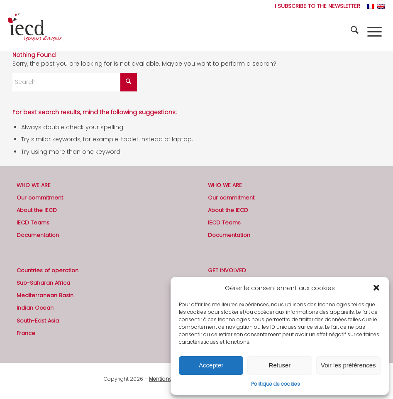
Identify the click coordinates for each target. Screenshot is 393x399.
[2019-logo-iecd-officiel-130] (35, 31)
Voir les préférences (348, 365)
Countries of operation (47, 270)
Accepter (211, 365)
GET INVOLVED (227, 270)
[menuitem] (315, 6)
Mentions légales (170, 378)
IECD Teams (33, 223)
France (26, 333)
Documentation (38, 235)
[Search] (355, 31)
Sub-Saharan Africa (43, 283)
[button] (376, 287)
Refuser (280, 365)
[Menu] (374, 31)
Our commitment (40, 198)
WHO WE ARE (34, 185)
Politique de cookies (275, 383)
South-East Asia (38, 321)
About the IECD (37, 210)
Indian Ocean (35, 308)
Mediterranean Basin (45, 295)
